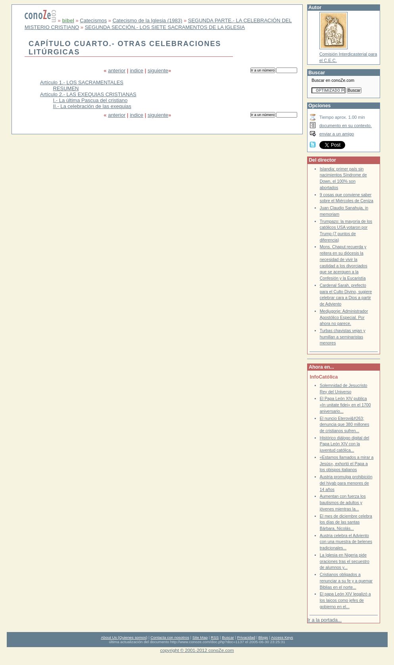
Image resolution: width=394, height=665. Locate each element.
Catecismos (93, 20)
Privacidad (246, 637)
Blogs (263, 637)
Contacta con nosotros (169, 637)
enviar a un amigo (336, 133)
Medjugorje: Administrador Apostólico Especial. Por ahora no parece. (344, 317)
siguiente (158, 70)
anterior (116, 70)
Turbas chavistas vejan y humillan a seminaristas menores (342, 337)
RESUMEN (66, 88)
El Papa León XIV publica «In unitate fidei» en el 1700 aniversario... (345, 404)
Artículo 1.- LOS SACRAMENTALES (81, 82)
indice (136, 70)
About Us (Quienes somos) (124, 637)
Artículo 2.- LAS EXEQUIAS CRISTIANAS (88, 94)
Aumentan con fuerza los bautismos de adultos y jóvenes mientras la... (343, 502)
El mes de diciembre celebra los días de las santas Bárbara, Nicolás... (346, 522)
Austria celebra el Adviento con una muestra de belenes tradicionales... (346, 542)
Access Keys (282, 637)
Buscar (228, 637)
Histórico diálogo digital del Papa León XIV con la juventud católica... (344, 444)
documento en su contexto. (345, 125)
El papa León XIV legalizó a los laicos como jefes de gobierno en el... (345, 600)
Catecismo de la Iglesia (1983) (148, 20)
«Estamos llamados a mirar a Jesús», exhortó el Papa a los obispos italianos (347, 463)
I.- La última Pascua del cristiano (90, 100)
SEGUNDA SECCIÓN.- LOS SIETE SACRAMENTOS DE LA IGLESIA (165, 27)
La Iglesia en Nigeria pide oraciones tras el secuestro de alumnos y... (344, 561)
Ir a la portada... (325, 620)
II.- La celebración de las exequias (92, 106)
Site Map (200, 637)
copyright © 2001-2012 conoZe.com (197, 650)
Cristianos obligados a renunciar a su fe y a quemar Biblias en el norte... (346, 580)
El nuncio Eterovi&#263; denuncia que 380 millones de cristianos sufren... (344, 424)
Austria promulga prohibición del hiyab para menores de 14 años (346, 483)
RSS (215, 637)
